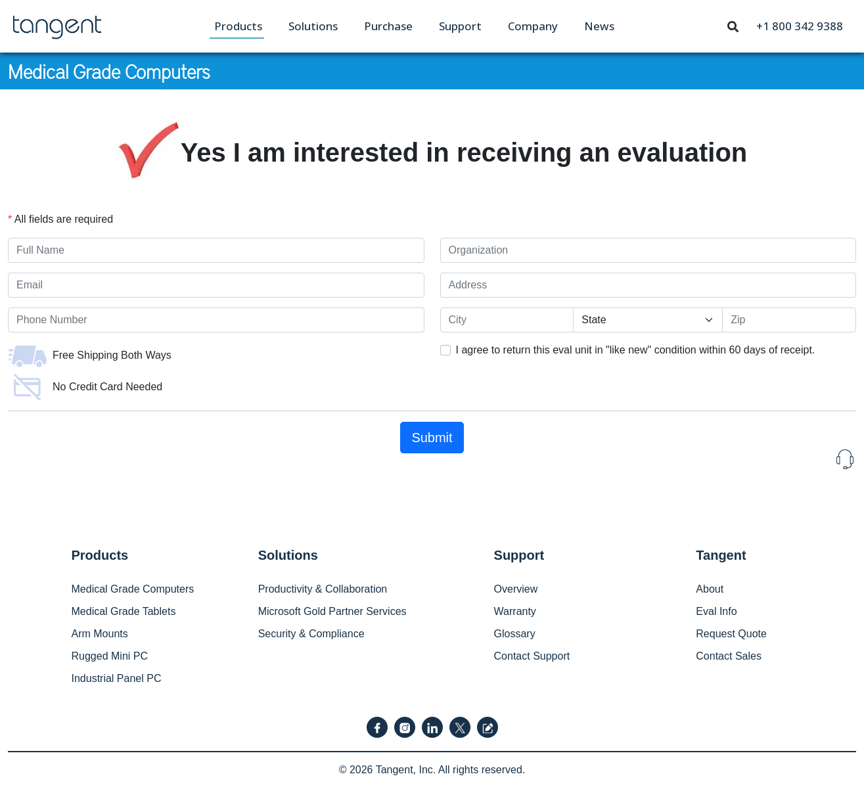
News (599, 26)
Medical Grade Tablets (124, 611)
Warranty (515, 611)
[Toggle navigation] (733, 25)
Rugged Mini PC (110, 656)
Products (238, 26)
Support (460, 26)
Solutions (313, 26)
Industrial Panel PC (117, 678)
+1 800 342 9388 (799, 26)
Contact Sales (729, 656)
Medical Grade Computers (109, 71)
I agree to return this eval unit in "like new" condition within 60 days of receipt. (635, 349)
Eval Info (716, 611)
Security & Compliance (311, 633)
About (709, 589)
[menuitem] (238, 26)
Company (533, 26)
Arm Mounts (100, 633)
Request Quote (731, 633)
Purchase (388, 26)
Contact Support (532, 656)
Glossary (514, 633)
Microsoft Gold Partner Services (332, 611)
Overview (516, 589)
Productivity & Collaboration (323, 589)
